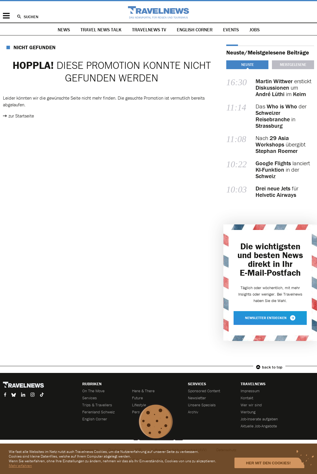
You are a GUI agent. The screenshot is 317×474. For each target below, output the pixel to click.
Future (137, 397)
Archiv (193, 412)
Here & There (143, 390)
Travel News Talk (100, 30)
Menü (6, 15)
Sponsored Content (204, 390)
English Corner (195, 30)
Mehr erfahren (20, 465)
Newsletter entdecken (270, 317)
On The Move (93, 390)
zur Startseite (21, 116)
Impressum (250, 390)
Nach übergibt (281, 144)
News (64, 30)
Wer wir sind (251, 404)
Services (89, 397)
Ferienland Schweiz (98, 412)
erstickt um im (283, 87)
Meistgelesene (293, 64)
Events (231, 30)
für (277, 191)
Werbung (248, 412)
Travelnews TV (149, 30)
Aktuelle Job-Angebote (259, 426)
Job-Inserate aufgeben (259, 419)
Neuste (247, 64)
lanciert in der (283, 169)
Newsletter (197, 397)
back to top (272, 367)
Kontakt (247, 397)
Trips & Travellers (97, 404)
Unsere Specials (202, 404)
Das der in (281, 116)
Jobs (254, 30)
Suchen (31, 16)
